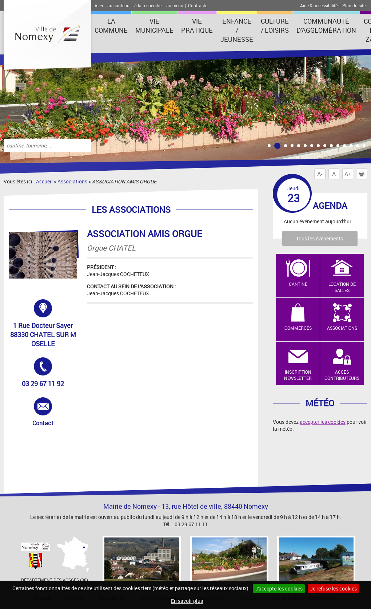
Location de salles (342, 287)
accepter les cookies (323, 421)
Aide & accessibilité (319, 5)
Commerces (298, 328)
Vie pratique (197, 25)
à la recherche (147, 5)
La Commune (111, 25)
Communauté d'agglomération (326, 25)
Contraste (197, 5)
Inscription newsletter (298, 375)
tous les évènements (320, 238)
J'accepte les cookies (279, 588)
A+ (347, 174)
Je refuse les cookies (333, 588)
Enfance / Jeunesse (236, 30)
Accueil (44, 181)
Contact (51, 412)
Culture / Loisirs (275, 25)
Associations (72, 181)
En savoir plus (187, 600)
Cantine (298, 284)
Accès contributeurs (341, 375)
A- (319, 174)
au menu (174, 5)
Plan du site (354, 5)
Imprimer (363, 174)
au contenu (118, 5)
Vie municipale (154, 25)
